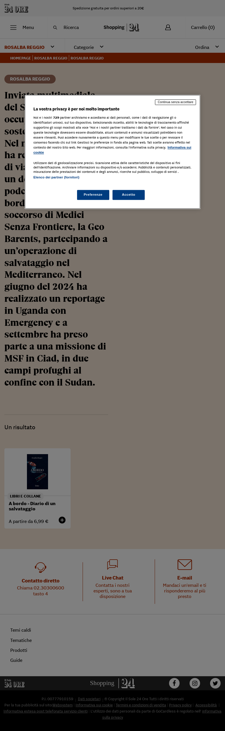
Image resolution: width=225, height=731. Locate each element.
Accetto (128, 194)
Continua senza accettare (175, 102)
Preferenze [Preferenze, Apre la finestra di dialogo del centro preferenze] (93, 194)
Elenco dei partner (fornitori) (56, 177)
